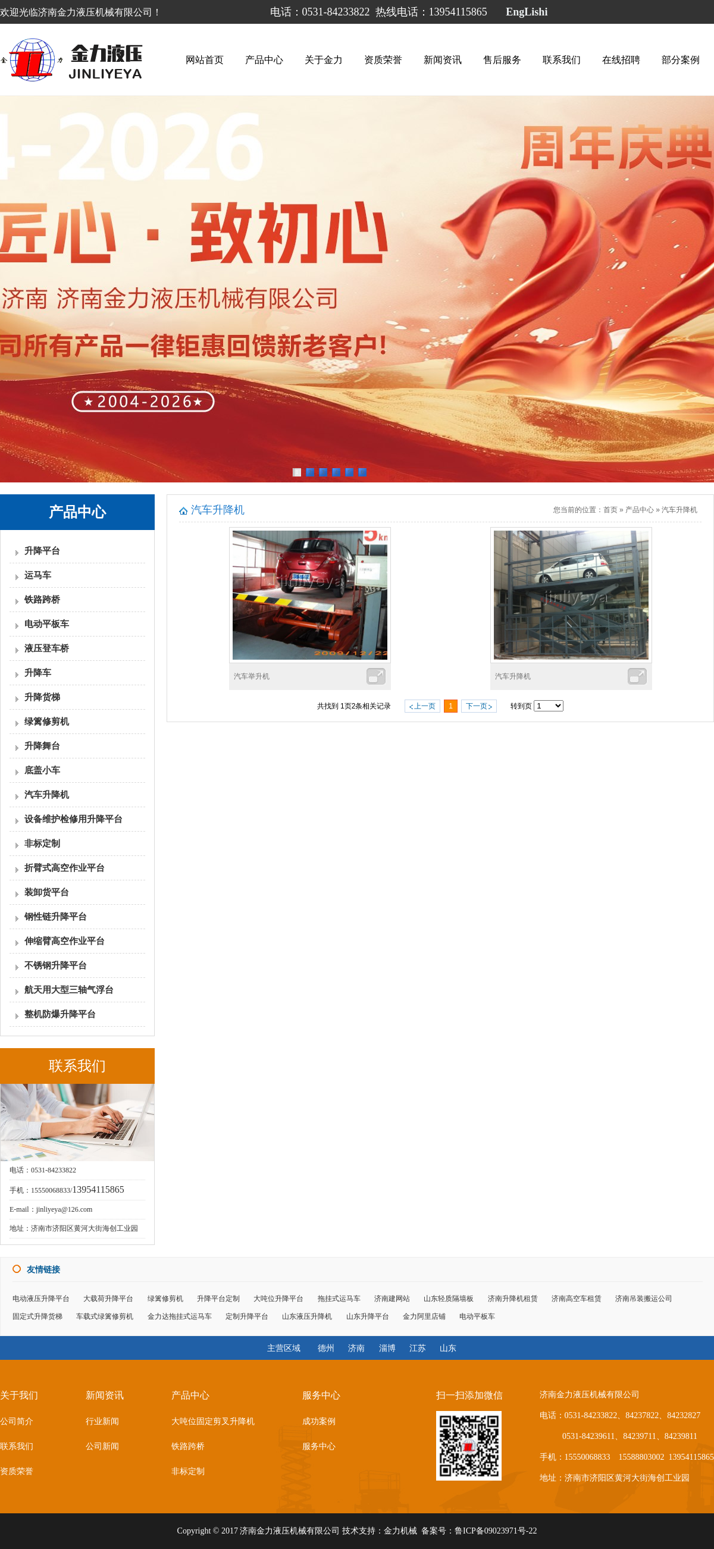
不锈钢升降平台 (55, 965)
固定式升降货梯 (37, 1316)
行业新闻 (102, 1421)
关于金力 (324, 58)
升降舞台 (42, 746)
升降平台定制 (218, 1298)
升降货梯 (42, 697)
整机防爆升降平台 (60, 1014)
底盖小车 (42, 770)
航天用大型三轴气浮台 (69, 990)
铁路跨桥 (42, 599)
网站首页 (205, 58)
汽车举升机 (252, 676)
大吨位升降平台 (278, 1298)
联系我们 (562, 58)
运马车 (37, 575)
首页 (610, 510)
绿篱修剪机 (46, 721)
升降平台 (42, 551)
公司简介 (16, 1421)
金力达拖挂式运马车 (180, 1316)
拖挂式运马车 (339, 1298)
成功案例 (319, 1421)
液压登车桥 (46, 648)
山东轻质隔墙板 (449, 1298)
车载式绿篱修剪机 (104, 1316)
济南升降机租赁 (513, 1298)
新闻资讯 (443, 58)
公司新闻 (102, 1446)
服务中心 (319, 1446)
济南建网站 (392, 1298)
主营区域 (283, 1348)
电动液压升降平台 (41, 1298)
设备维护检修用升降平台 (73, 819)
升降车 (37, 673)
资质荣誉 (383, 58)
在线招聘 (621, 58)
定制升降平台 (247, 1316)
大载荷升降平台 (108, 1298)
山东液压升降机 (307, 1316)
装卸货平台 (46, 892)
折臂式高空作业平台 (64, 868)
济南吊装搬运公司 (643, 1298)
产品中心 (264, 58)
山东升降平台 (367, 1316)
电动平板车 (46, 624)
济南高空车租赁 (577, 1298)
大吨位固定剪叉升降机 (213, 1421)
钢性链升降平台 (55, 916)
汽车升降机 (46, 794)
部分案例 (681, 58)
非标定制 (42, 843)
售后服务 (502, 58)
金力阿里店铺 (424, 1316)
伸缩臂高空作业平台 (64, 941)
